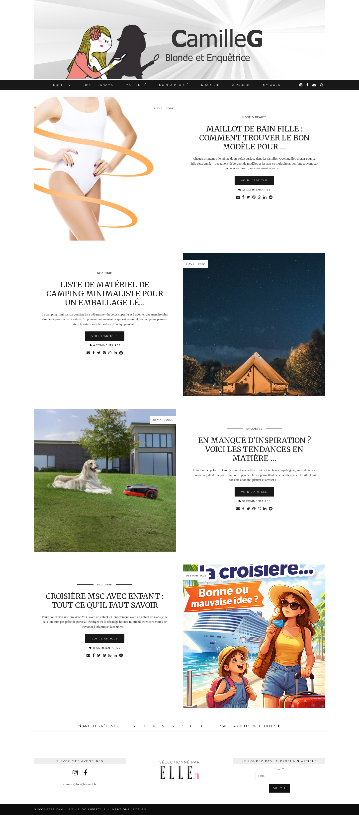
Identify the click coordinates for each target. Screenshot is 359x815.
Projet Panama (98, 85)
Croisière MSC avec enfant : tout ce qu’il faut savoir (105, 600)
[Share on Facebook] (242, 197)
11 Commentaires (104, 647)
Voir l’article (254, 180)
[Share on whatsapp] (260, 197)
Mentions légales (129, 809)
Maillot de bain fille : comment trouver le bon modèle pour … (254, 137)
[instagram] (301, 85)
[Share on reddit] (271, 197)
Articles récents (98, 726)
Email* (279, 773)
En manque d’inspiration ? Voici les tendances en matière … (254, 449)
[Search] (322, 85)
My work (271, 85)
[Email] (314, 85)
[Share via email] (237, 197)
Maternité (136, 85)
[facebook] (307, 85)
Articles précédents (256, 726)
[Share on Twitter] (248, 197)
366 (222, 726)
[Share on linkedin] (265, 197)
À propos (241, 85)
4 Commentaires (105, 345)
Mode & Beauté (174, 85)
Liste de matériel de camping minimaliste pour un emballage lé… (104, 293)
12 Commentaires (254, 189)
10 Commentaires (254, 501)
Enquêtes (60, 85)
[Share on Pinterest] (254, 197)
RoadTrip (210, 85)
